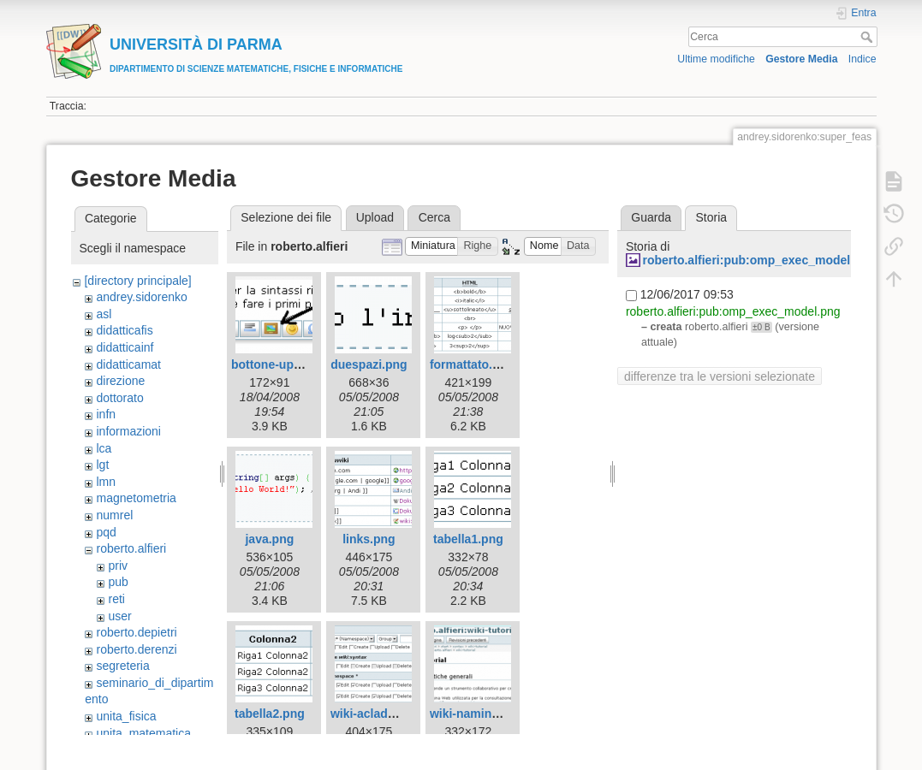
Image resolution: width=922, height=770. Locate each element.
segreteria (122, 665)
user (119, 616)
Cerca (868, 37)
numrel (114, 515)
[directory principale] (137, 280)
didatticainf (124, 347)
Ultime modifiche (716, 59)
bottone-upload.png (287, 364)
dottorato (119, 398)
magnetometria (135, 498)
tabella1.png (468, 539)
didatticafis (124, 330)
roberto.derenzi (136, 649)
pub (118, 582)
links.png (368, 539)
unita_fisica (126, 716)
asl (103, 314)
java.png (269, 539)
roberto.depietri (136, 632)
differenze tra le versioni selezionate (719, 376)
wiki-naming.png (477, 713)
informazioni (128, 431)
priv (118, 565)
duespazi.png (368, 364)
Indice (862, 59)
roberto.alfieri (131, 548)
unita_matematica (143, 733)
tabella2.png (270, 713)
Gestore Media (801, 59)
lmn (106, 482)
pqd (106, 532)
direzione (120, 381)
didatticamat (128, 364)
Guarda (651, 217)
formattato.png (472, 364)
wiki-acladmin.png (382, 713)
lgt (102, 464)
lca (103, 448)
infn (106, 414)
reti (116, 599)
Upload (375, 217)
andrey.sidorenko (141, 297)
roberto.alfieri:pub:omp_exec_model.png (758, 260)
